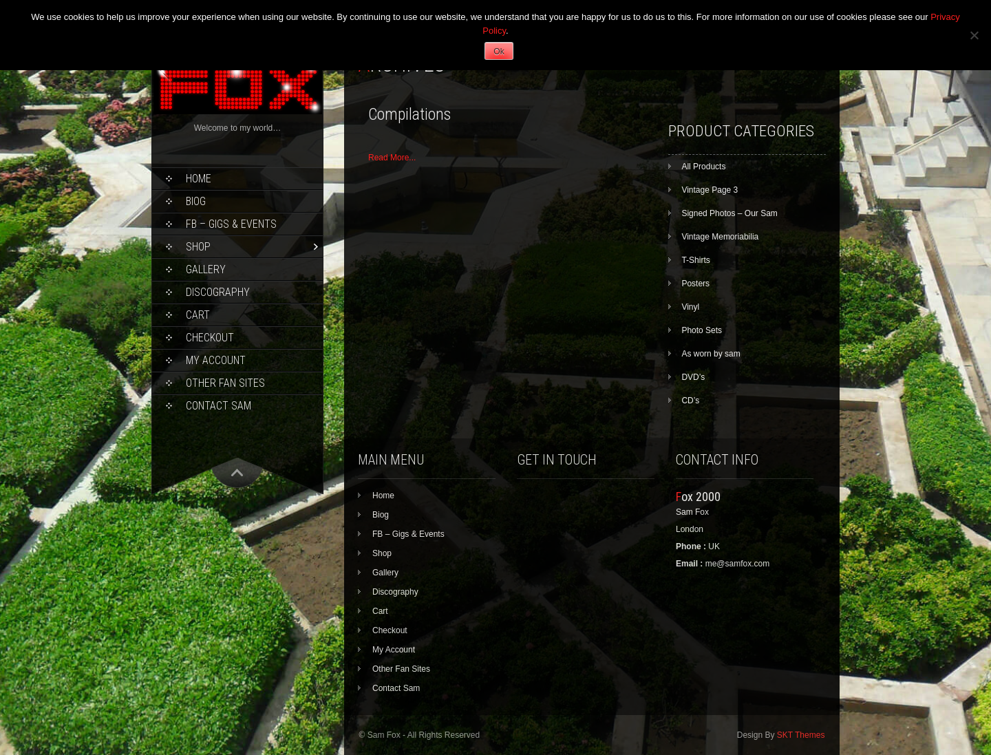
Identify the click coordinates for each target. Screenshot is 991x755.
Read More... (392, 157)
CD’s (690, 400)
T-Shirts (695, 260)
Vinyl (690, 307)
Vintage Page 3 (709, 190)
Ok (498, 51)
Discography (218, 292)
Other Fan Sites (225, 383)
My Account (216, 360)
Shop (198, 246)
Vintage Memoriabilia (719, 237)
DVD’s (693, 377)
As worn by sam (710, 354)
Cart (198, 314)
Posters (695, 283)
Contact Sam (218, 405)
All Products (703, 166)
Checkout (210, 337)
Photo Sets (701, 330)
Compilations (409, 114)
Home (198, 178)
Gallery (206, 269)
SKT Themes (801, 735)
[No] (974, 35)
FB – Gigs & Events (231, 224)
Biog (196, 201)
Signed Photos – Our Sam (729, 213)
